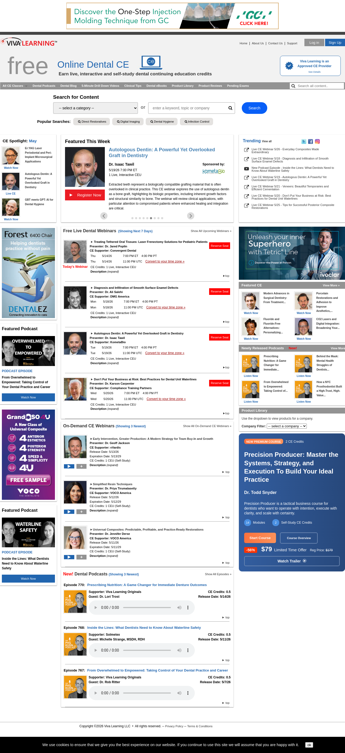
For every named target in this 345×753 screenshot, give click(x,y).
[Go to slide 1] (132, 218)
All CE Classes (13, 85)
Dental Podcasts (44, 85)
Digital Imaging (128, 121)
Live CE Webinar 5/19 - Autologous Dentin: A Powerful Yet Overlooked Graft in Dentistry (289, 178)
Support (292, 43)
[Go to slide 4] (144, 218)
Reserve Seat (219, 245)
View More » (331, 285)
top (227, 275)
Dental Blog (69, 85)
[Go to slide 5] (147, 218)
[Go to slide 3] (140, 218)
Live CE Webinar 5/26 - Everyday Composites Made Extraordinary (285, 151)
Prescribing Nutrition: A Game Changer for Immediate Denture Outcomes (147, 585)
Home (243, 43)
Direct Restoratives (92, 121)
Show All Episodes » (218, 574)
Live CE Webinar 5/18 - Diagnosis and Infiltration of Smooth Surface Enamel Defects (290, 160)
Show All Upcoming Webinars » (211, 231)
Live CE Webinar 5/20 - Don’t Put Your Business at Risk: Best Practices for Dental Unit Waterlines (291, 197)
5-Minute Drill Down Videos (100, 85)
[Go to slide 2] (136, 218)
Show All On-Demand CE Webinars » (207, 426)
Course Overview (299, 538)
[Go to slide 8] (158, 218)
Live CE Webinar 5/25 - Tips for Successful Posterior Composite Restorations (293, 206)
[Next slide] (190, 216)
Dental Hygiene (162, 121)
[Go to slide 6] (151, 218)
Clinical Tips (132, 85)
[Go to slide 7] (155, 218)
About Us (258, 43)
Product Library (182, 85)
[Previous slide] (103, 216)
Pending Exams (238, 85)
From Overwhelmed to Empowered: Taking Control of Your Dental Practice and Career (157, 670)
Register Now (85, 194)
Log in (314, 43)
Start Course (260, 538)
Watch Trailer (292, 561)
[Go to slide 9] (162, 218)
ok (309, 745)
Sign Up (335, 43)
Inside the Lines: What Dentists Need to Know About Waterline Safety (144, 628)
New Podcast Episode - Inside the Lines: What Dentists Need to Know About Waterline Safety (293, 169)
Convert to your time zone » (164, 261)
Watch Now (28, 397)
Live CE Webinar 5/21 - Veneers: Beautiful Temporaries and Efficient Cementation (290, 188)
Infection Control (197, 121)
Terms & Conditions (199, 726)
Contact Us (275, 43)
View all (267, 141)
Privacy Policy (174, 726)
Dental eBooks (156, 85)
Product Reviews (210, 85)
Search (254, 108)
